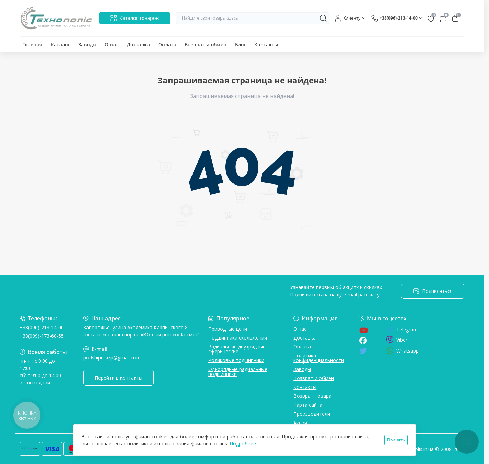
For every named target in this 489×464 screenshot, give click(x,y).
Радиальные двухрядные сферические (237, 349)
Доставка (138, 44)
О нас (112, 44)
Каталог (60, 44)
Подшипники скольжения (237, 337)
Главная (32, 44)
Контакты (266, 44)
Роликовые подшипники (236, 360)
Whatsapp (402, 350)
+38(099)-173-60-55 (42, 336)
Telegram (402, 329)
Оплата (167, 44)
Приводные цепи (227, 328)
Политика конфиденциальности (318, 358)
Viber (396, 340)
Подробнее (243, 443)
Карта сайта (307, 405)
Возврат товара (312, 396)
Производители (311, 414)
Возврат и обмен (205, 44)
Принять (396, 440)
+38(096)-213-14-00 (42, 327)
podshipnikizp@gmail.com (112, 357)
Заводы (87, 44)
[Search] (323, 18)
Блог (240, 44)
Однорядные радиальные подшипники (237, 371)
